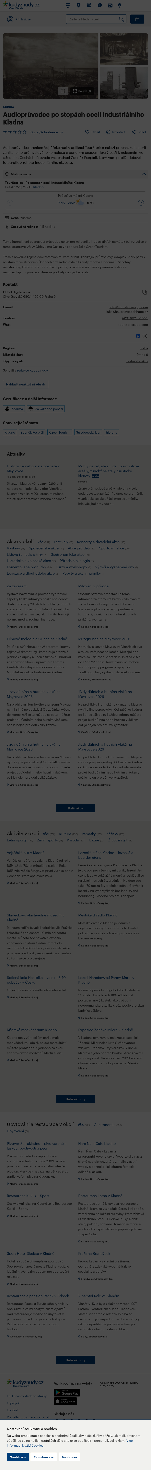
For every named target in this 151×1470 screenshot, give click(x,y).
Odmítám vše (44, 1457)
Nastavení (69, 1457)
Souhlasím (18, 1457)
